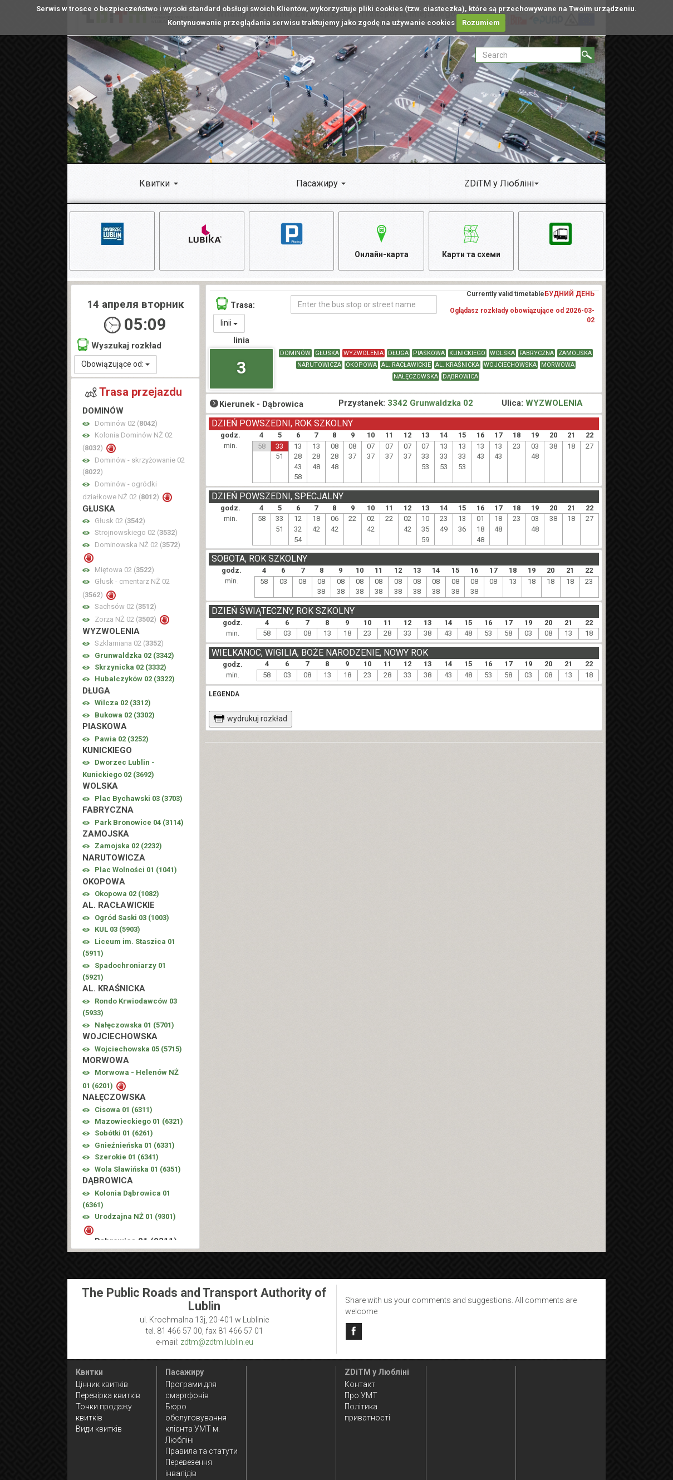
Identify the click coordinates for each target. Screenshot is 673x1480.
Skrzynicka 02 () (130, 667)
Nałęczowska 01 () (134, 1025)
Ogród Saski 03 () (132, 918)
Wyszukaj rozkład (119, 345)
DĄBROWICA (460, 377)
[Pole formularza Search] (528, 55)
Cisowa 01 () (124, 1109)
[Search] (588, 55)
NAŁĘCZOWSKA (416, 377)
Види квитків (99, 1428)
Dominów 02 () (126, 423)
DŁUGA (398, 353)
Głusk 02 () (120, 521)
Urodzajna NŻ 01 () (135, 1217)
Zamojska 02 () (128, 846)
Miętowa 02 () (124, 570)
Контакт (360, 1384)
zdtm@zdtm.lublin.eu (216, 1342)
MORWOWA (557, 365)
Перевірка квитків (108, 1395)
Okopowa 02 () (127, 894)
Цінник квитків (102, 1384)
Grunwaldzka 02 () (134, 655)
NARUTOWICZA (319, 365)
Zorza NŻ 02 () (126, 620)
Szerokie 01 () (127, 1157)
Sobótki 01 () (124, 1133)
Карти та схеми (471, 239)
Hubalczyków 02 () (135, 679)
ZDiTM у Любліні (499, 183)
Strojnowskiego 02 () (136, 533)
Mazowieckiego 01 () (139, 1122)
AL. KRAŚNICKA (457, 365)
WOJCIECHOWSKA (510, 365)
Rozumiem (481, 22)
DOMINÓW (295, 353)
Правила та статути (201, 1451)
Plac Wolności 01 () (136, 870)
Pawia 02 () (122, 739)
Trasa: (235, 304)
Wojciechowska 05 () (138, 1049)
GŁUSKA (327, 353)
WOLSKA (502, 353)
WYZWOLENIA (363, 353)
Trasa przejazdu (133, 392)
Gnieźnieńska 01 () (135, 1146)
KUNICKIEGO (467, 353)
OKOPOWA (361, 365)
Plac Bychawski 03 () (139, 798)
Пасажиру (317, 183)
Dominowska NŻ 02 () (137, 545)
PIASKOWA (429, 353)
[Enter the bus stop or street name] (364, 305)
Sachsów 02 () (125, 607)
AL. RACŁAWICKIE (406, 365)
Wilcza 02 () (123, 703)
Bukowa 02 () (125, 715)
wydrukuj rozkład (250, 718)
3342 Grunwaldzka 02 (430, 404)
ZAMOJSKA (575, 353)
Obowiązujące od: (115, 364)
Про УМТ (361, 1395)
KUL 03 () (117, 930)
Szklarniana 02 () (129, 644)
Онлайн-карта (382, 239)
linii (229, 323)
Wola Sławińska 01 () (138, 1169)
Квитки (154, 183)
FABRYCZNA (536, 353)
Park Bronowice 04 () (139, 822)
